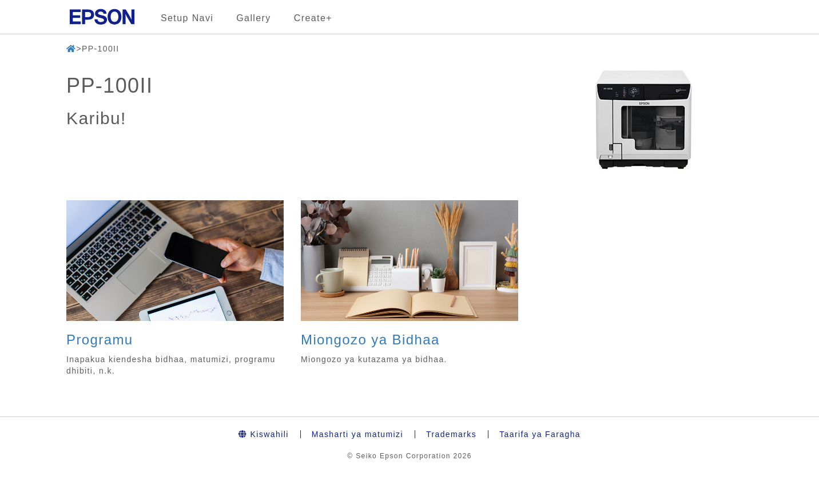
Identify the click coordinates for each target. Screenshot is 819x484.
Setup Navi (187, 18)
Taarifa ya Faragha (540, 434)
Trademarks (451, 434)
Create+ (313, 18)
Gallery (253, 18)
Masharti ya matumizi (357, 434)
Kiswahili (263, 434)
